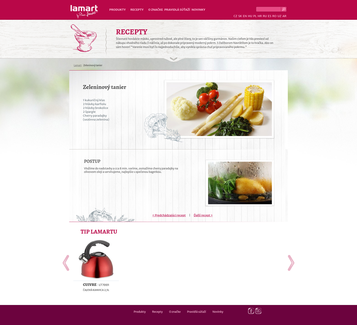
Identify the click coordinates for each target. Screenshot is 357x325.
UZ (279, 16)
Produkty (117, 10)
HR (260, 16)
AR (284, 16)
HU (250, 16)
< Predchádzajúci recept (169, 215)
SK (240, 16)
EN (245, 16)
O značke (155, 10)
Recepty (136, 10)
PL (255, 16)
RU (265, 16)
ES (269, 16)
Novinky (198, 10)
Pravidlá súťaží (177, 10)
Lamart (84, 12)
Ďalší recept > (203, 215)
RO (274, 16)
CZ (235, 16)
